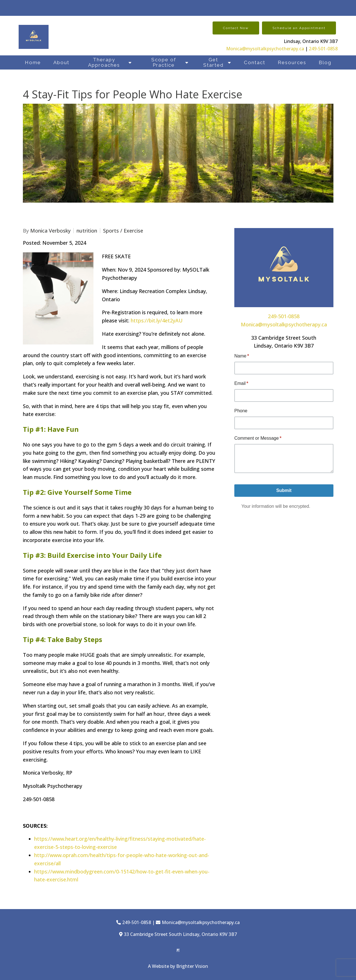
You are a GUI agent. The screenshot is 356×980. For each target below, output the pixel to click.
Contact (254, 62)
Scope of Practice (163, 62)
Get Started (213, 62)
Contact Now (236, 28)
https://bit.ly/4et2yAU (157, 320)
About (61, 62)
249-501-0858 (323, 48)
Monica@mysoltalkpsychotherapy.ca (265, 48)
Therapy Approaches (104, 62)
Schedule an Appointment (299, 28)
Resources (292, 62)
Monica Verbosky (50, 230)
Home (33, 62)
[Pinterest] (178, 950)
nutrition (87, 230)
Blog (325, 62)
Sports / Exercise (123, 230)
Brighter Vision (192, 966)
